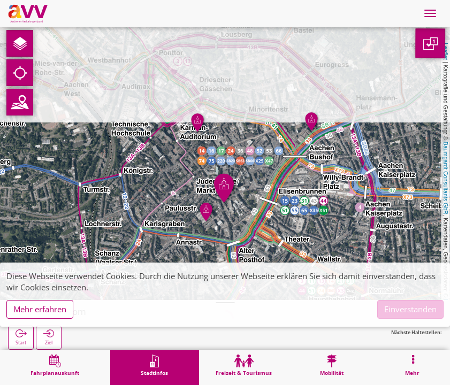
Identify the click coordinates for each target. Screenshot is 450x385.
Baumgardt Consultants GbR (446, 178)
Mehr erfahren (39, 309)
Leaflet (446, 51)
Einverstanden (410, 309)
